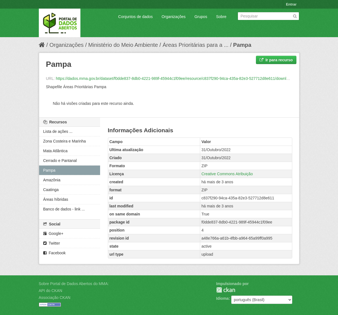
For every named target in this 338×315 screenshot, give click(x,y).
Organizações (173, 16)
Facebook (54, 253)
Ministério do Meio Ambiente (123, 45)
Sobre (221, 16)
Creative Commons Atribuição (227, 174)
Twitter (51, 243)
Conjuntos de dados (135, 16)
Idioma (222, 298)
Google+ (53, 233)
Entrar (291, 4)
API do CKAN (50, 290)
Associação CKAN (54, 297)
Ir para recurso (276, 60)
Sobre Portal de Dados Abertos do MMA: (74, 283)
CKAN (225, 290)
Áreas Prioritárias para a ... (195, 45)
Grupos (200, 16)
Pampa (242, 45)
